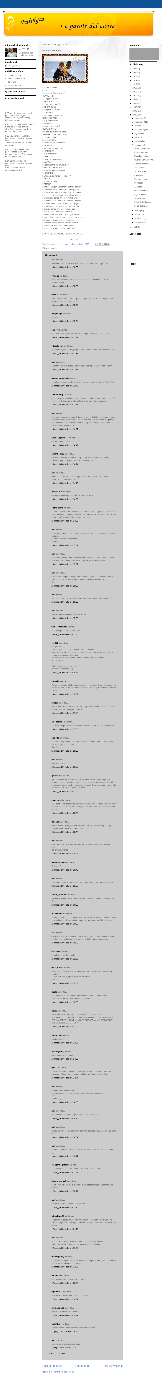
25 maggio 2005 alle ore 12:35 (64, 286)
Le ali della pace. (141, 206)
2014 (134, 80)
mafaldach (56, 1324)
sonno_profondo (59, 894)
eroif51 (54, 643)
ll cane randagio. (141, 152)
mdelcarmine (57, 722)
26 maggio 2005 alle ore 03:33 (64, 813)
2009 (134, 99)
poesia (54, 248)
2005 (134, 115)
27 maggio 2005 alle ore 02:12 (64, 1191)
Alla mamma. (140, 198)
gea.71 (54, 1067)
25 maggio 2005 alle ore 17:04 (64, 713)
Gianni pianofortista (16, 78)
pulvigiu (26, 49)
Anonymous (18, 161)
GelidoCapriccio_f (59, 438)
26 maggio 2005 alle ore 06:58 (64, 924)
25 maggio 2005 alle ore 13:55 (64, 404)
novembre (139, 122)
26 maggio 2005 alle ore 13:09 (64, 1026)
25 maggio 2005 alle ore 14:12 (64, 445)
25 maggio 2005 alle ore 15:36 (64, 602)
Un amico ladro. (141, 190)
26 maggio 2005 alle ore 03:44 (64, 832)
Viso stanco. (139, 167)
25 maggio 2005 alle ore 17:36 (64, 729)
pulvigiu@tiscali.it (12, 66)
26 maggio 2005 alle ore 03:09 (64, 791)
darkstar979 (57, 492)
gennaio (138, 222)
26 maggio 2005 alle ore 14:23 (64, 1059)
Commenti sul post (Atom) (62, 1372)
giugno (138, 141)
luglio (137, 137)
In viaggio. (138, 183)
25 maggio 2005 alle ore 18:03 (64, 751)
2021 (134, 72)
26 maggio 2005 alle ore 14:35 (64, 1102)
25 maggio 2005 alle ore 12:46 (64, 305)
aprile (137, 211)
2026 (134, 69)
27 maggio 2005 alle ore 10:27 (64, 1299)
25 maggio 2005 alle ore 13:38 (64, 369)
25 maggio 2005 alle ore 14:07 (64, 429)
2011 (134, 92)
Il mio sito (12, 82)
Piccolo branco (14, 85)
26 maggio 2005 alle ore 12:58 (64, 1002)
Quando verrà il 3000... (144, 160)
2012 (134, 88)
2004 (134, 227)
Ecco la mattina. (141, 156)
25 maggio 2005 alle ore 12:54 (64, 321)
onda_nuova (57, 967)
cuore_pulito (57, 508)
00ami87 (55, 276)
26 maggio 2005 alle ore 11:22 (64, 959)
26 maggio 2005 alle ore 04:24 (64, 854)
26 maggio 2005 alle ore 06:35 (64, 905)
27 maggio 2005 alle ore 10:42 (64, 1315)
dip (14, 113)
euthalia (55, 681)
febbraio (139, 218)
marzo (138, 215)
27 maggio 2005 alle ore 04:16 (64, 1229)
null (53, 362)
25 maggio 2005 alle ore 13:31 (64, 353)
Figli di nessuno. (141, 194)
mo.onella (56, 1275)
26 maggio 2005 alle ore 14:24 (64, 1078)
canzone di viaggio (18, 115)
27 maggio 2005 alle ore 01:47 (64, 1172)
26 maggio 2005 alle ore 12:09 (64, 983)
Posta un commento (57, 1353)
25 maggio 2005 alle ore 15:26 (64, 586)
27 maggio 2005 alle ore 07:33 (64, 1267)
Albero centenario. (142, 148)
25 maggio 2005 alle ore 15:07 (64, 564)
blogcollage (56, 314)
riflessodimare (58, 913)
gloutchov (56, 776)
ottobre (138, 126)
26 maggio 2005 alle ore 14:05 (64, 1043)
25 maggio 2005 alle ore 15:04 (64, 545)
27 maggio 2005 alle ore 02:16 (64, 1207)
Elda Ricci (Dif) (14, 75)
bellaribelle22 (57, 454)
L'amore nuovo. (141, 179)
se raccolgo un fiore (19, 127)
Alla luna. (138, 187)
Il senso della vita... (142, 164)
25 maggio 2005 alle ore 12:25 (64, 267)
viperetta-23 (57, 1292)
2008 (134, 103)
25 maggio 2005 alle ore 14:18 (64, 483)
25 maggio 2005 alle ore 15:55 (64, 672)
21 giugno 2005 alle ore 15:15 (64, 1331)
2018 (134, 76)
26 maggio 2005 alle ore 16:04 (64, 1137)
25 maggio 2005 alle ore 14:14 (64, 464)
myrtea (54, 703)
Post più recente (52, 1365)
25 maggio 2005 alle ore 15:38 (64, 618)
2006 (134, 111)
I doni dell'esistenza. (143, 202)
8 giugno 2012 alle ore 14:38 (63, 1347)
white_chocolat (58, 627)
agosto (138, 133)
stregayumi (56, 1035)
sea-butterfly (57, 394)
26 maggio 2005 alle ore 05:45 (64, 870)
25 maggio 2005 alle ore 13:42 (64, 386)
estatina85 (56, 951)
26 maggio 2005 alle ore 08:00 (64, 943)
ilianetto (55, 738)
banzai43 (17, 124)
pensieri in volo (20, 136)
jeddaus (55, 822)
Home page (82, 1365)
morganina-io (57, 1308)
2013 (134, 84)
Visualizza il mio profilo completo (26, 54)
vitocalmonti (57, 346)
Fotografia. (139, 175)
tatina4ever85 (57, 1216)
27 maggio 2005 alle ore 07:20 (64, 1248)
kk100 (54, 992)
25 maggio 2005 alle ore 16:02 (64, 694)
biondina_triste (58, 862)
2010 (134, 95)
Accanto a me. (140, 171)
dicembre (139, 118)
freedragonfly (57, 1051)
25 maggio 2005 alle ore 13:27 (64, 337)
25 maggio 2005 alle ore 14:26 (64, 499)
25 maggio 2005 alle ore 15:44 (64, 634)
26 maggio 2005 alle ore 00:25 (64, 767)
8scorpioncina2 (58, 1181)
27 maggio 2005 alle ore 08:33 (64, 1283)
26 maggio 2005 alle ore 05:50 (64, 886)
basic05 (55, 330)
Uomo (15, 149)
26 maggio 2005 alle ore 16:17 (64, 1156)
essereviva (56, 800)
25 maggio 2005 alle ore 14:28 (64, 521)
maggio (138, 145)
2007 (134, 107)
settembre (139, 130)
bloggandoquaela (59, 378)
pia (52, 1340)
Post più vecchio (113, 1365)
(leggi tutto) (16, 120)
